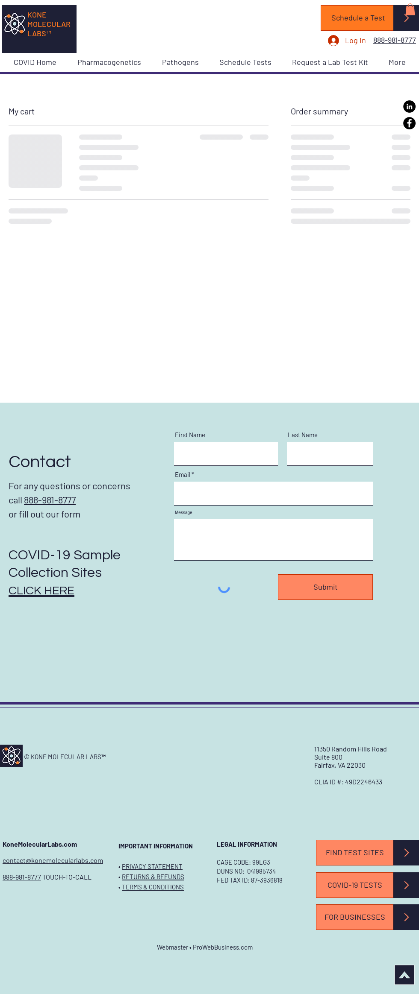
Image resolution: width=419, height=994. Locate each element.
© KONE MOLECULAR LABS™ (65, 756)
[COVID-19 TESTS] (354, 885)
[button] (410, 9)
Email (182, 474)
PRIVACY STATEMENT (152, 866)
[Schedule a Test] (358, 18)
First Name (190, 435)
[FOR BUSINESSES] (354, 917)
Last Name (303, 435)
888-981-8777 (22, 877)
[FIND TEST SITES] (354, 852)
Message (183, 513)
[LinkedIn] (409, 106)
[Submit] (325, 587)
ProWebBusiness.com (223, 947)
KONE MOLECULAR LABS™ (49, 24)
